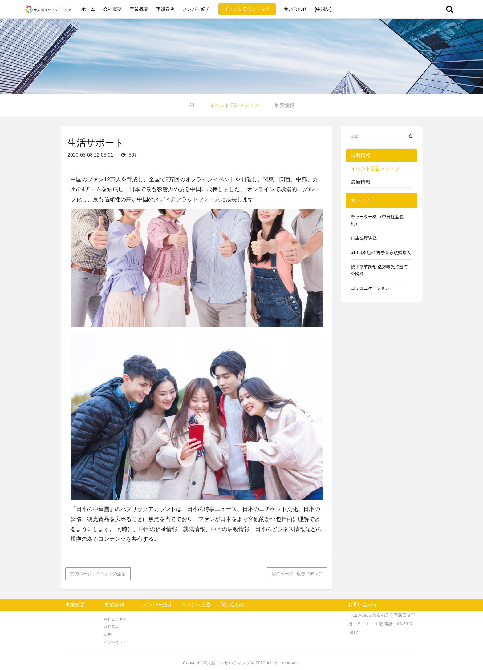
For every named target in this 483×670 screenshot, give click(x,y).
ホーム (88, 9)
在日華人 (111, 627)
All (191, 105)
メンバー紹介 (196, 9)
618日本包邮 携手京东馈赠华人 (381, 252)
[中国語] (323, 9)
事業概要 (139, 9)
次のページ (297, 573)
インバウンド (115, 642)
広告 (108, 634)
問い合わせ (295, 9)
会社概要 (112, 9)
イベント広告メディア (247, 9)
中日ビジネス (115, 619)
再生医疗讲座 (364, 237)
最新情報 (284, 105)
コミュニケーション (370, 288)
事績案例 (165, 9)
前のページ (98, 573)
